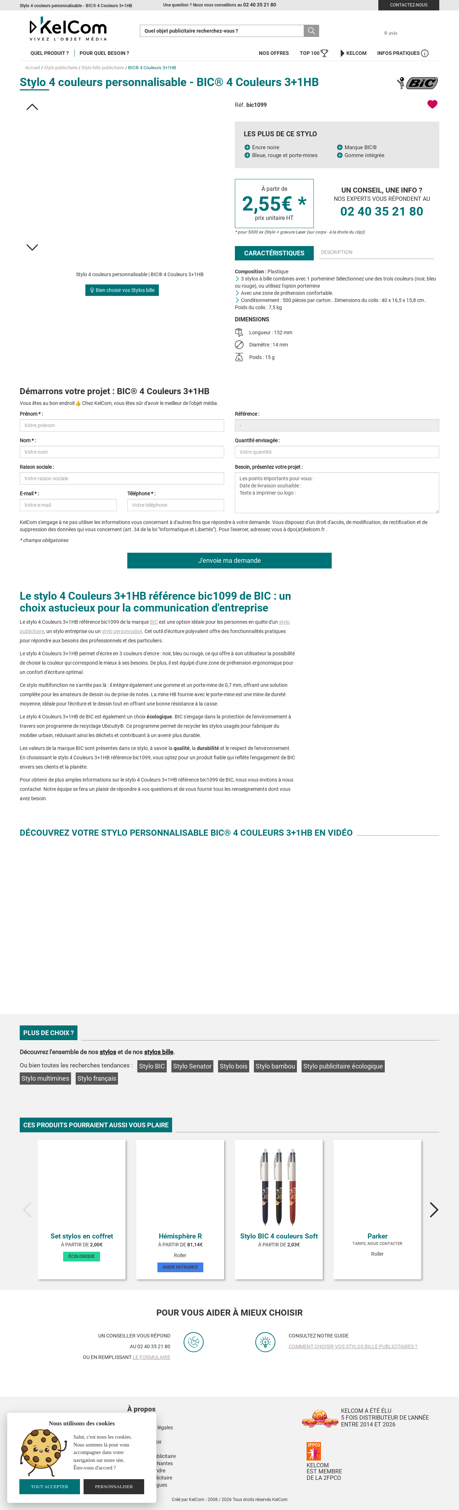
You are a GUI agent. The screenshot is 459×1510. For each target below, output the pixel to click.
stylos (108, 1052)
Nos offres (274, 53)
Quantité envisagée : (257, 440)
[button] (32, 107)
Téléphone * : (141, 493)
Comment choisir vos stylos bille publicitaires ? (353, 1346)
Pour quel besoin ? (104, 53)
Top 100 (314, 53)
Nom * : (28, 440)
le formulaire (151, 1357)
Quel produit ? (49, 53)
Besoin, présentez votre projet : (269, 467)
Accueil (32, 67)
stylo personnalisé (122, 631)
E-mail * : (29, 493)
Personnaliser (114, 1486)
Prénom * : (31, 414)
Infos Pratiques (403, 53)
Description (336, 252)
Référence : (247, 414)
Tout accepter (49, 1486)
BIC (154, 622)
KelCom (352, 53)
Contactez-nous (408, 5)
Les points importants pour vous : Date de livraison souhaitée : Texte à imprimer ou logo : (337, 492)
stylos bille (158, 1052)
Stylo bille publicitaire (102, 67)
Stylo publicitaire (60, 67)
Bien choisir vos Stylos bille (122, 290)
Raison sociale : (37, 467)
